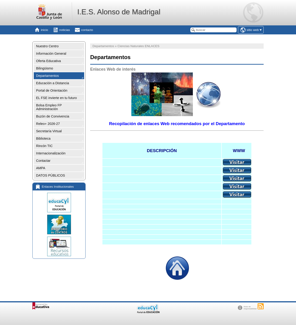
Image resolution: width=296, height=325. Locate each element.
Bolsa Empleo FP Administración (49, 107)
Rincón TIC (44, 146)
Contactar (43, 160)
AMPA (40, 168)
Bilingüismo (44, 68)
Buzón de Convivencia (52, 116)
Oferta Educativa (48, 61)
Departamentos (47, 76)
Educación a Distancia (52, 83)
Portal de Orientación (51, 90)
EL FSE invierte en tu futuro (56, 98)
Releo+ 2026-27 (48, 124)
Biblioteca (43, 138)
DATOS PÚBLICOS (50, 175)
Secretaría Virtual (49, 131)
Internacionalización (50, 153)
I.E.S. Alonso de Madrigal (118, 12)
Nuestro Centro (47, 46)
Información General (51, 53)
